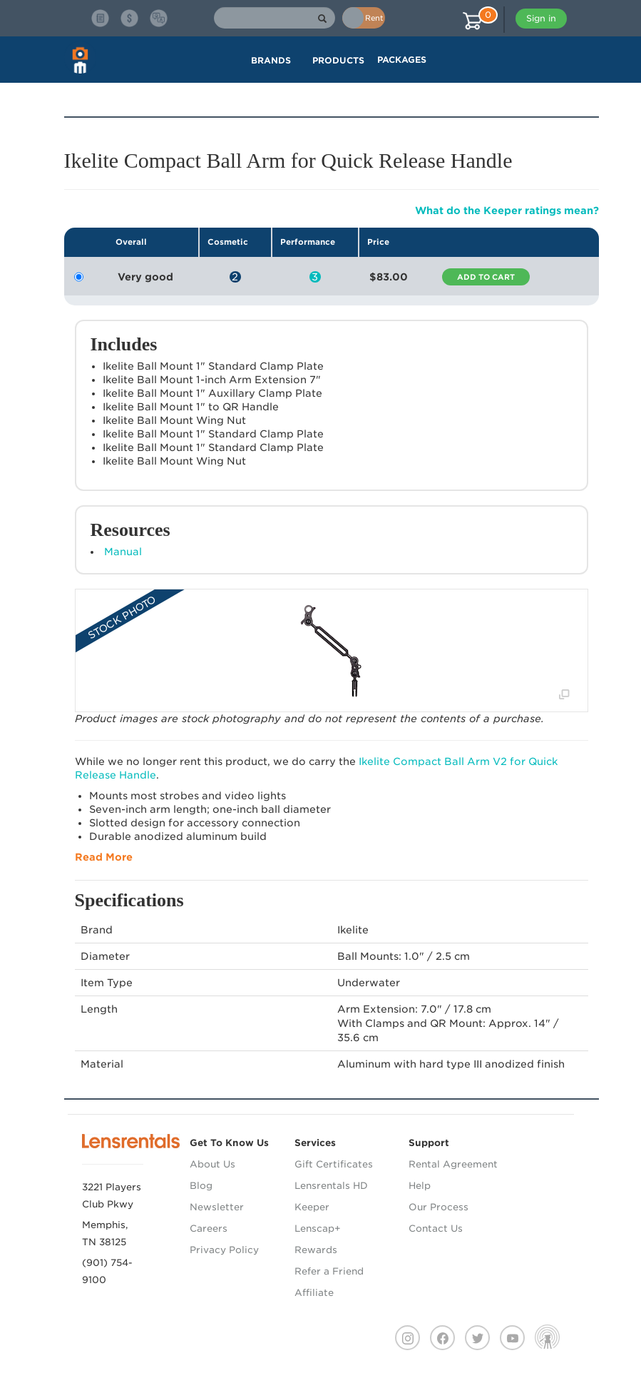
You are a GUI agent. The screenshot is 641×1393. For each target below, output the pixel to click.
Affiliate (314, 1292)
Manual (123, 551)
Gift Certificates (333, 1164)
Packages (401, 59)
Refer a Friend (329, 1271)
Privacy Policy (224, 1250)
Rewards (315, 1250)
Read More (104, 857)
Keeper (311, 1207)
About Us (212, 1164)
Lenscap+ (317, 1228)
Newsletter (217, 1207)
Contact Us (436, 1228)
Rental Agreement (453, 1164)
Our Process (438, 1207)
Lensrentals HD (331, 1185)
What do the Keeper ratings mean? (507, 210)
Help (420, 1185)
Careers (208, 1228)
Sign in (541, 18)
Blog (201, 1185)
